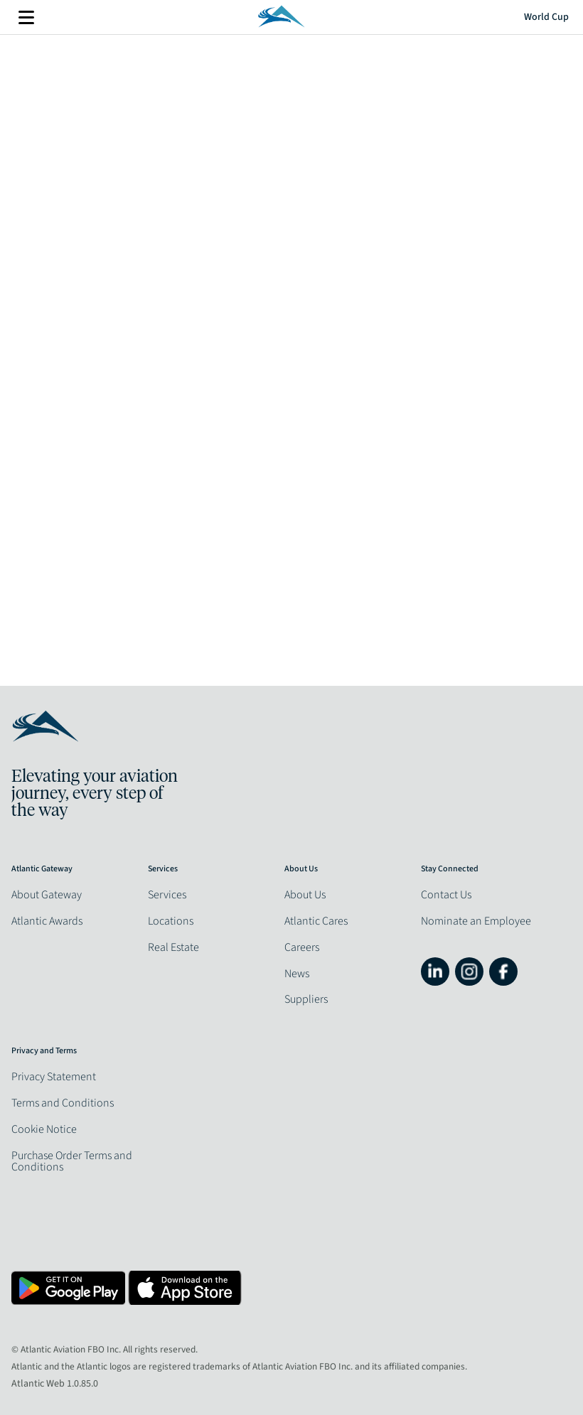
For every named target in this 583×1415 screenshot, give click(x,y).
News (296, 973)
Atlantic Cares (316, 921)
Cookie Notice (44, 1129)
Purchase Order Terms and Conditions (71, 1161)
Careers (301, 947)
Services (167, 894)
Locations (170, 921)
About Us (305, 894)
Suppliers (306, 999)
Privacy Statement (53, 1076)
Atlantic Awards (46, 921)
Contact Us (446, 894)
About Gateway (46, 894)
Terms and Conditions (62, 1103)
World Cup (546, 17)
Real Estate (173, 947)
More (26, 17)
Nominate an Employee (476, 921)
